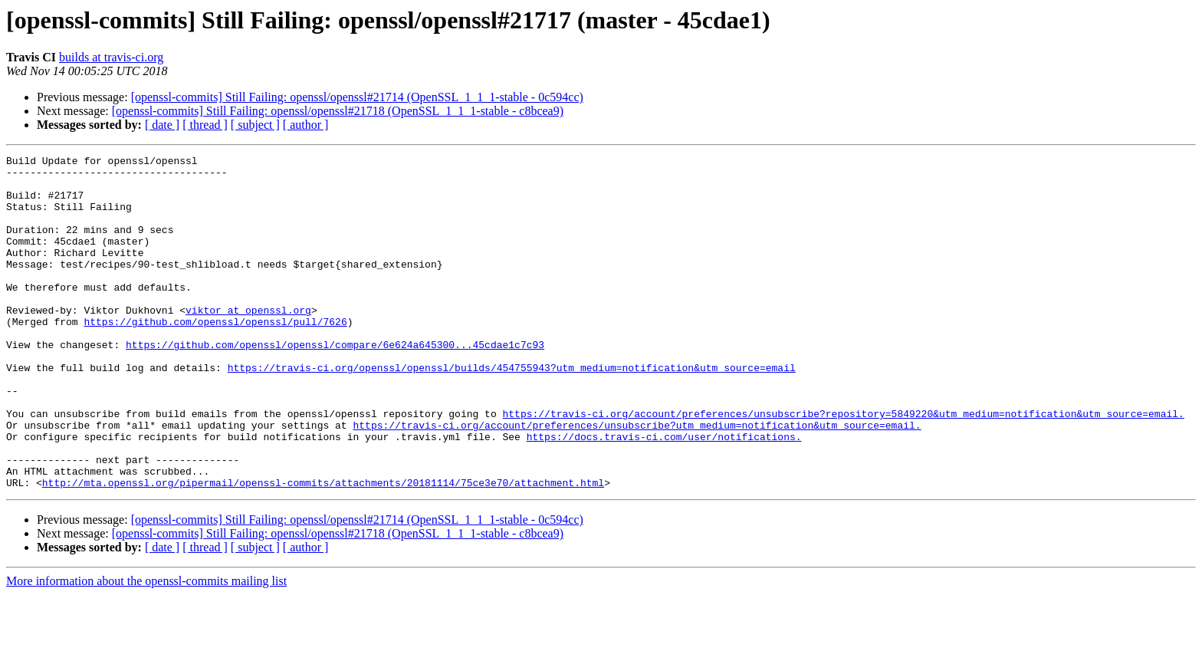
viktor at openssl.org (248, 342)
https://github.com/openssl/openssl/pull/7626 (215, 356)
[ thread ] (205, 124)
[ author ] (306, 124)
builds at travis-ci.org (111, 57)
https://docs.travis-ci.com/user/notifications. (664, 494)
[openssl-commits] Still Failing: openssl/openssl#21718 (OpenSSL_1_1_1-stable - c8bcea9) (337, 110)
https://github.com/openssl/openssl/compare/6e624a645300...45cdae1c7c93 (335, 383)
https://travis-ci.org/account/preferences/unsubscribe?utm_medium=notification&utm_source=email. (637, 480)
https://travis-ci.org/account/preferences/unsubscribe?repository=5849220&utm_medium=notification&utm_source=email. (843, 466)
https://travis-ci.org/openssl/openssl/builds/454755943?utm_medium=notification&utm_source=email (512, 411)
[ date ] (162, 124)
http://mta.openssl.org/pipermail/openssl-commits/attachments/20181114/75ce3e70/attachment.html (323, 549)
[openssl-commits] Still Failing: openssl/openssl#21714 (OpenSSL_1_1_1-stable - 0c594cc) (357, 97)
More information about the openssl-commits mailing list (146, 647)
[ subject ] (255, 124)
